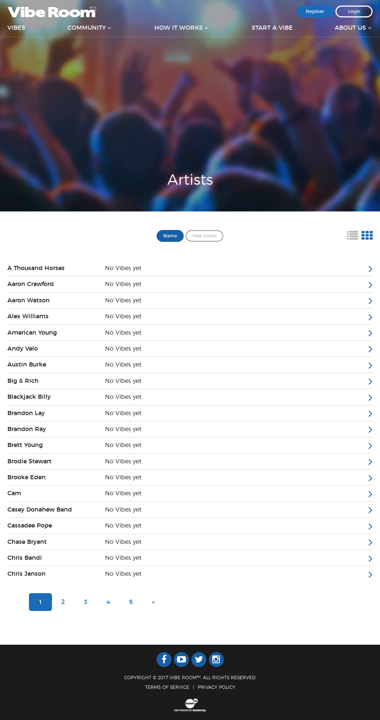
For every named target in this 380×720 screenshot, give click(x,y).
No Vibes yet (123, 268)
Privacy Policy (216, 687)
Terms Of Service (167, 687)
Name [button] (170, 236)
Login (354, 11)
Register (315, 11)
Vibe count (204, 236)
